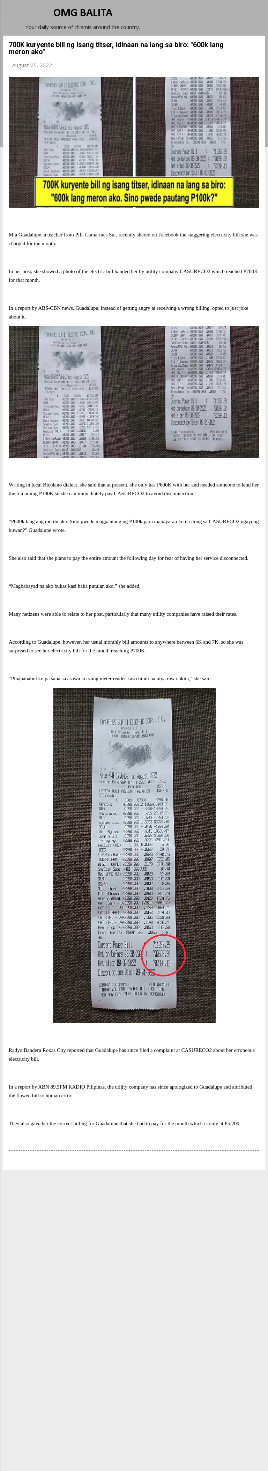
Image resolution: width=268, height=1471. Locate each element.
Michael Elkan (150, 1457)
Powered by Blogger (134, 1443)
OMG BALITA (82, 13)
